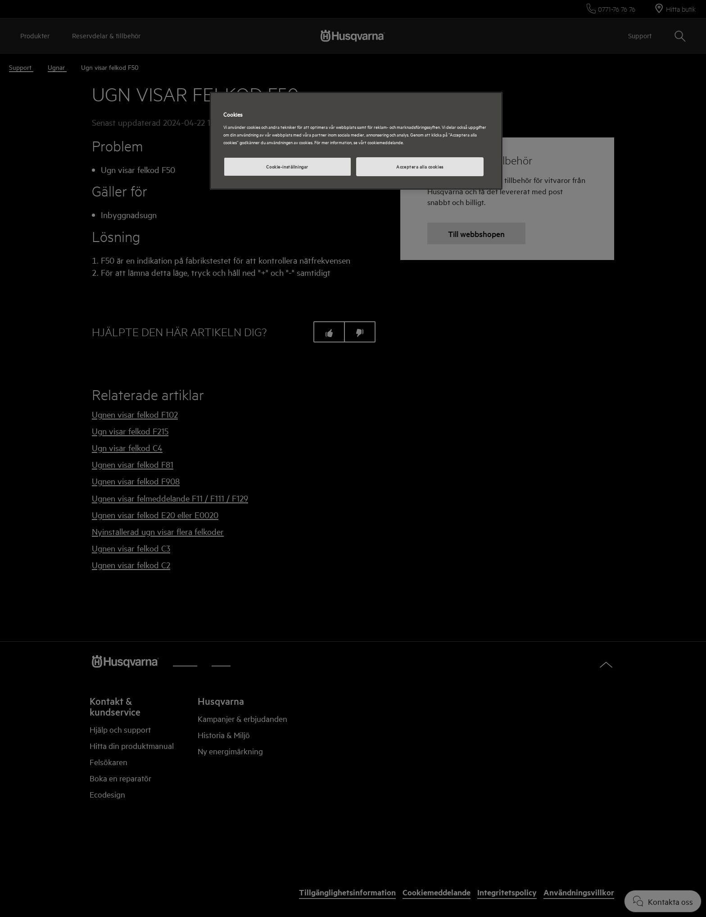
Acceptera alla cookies (420, 166)
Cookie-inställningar (287, 166)
